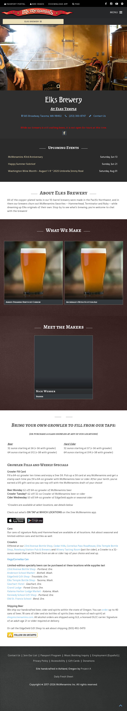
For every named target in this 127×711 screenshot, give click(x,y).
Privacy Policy (40, 661)
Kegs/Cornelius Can (18, 559)
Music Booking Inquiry (76, 655)
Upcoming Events (63, 147)
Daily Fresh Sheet (63, 677)
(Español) (112, 655)
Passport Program (50, 655)
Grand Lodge (14, 588)
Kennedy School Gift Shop (21, 595)
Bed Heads (37, 4)
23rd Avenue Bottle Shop (38, 546)
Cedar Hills (60, 546)
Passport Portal (14, 4)
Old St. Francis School (19, 599)
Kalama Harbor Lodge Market (24, 591)
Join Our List (30, 655)
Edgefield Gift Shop (18, 576)
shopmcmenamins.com (20, 617)
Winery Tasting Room (68, 550)
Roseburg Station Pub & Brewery (32, 550)
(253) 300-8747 (75, 116)
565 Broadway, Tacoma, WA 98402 (41, 116)
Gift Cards (74, 661)
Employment (99, 655)
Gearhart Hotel (15, 584)
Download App (58, 4)
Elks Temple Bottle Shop (21, 580)
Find (76, 4)
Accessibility (58, 661)
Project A (86, 669)
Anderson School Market (21, 573)
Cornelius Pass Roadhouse (81, 546)
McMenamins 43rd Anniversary (25, 157)
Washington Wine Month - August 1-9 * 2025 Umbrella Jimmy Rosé (45, 171)
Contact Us (97, 116)
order (105, 610)
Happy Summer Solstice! (21, 164)
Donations (89, 661)
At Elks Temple (64, 108)
